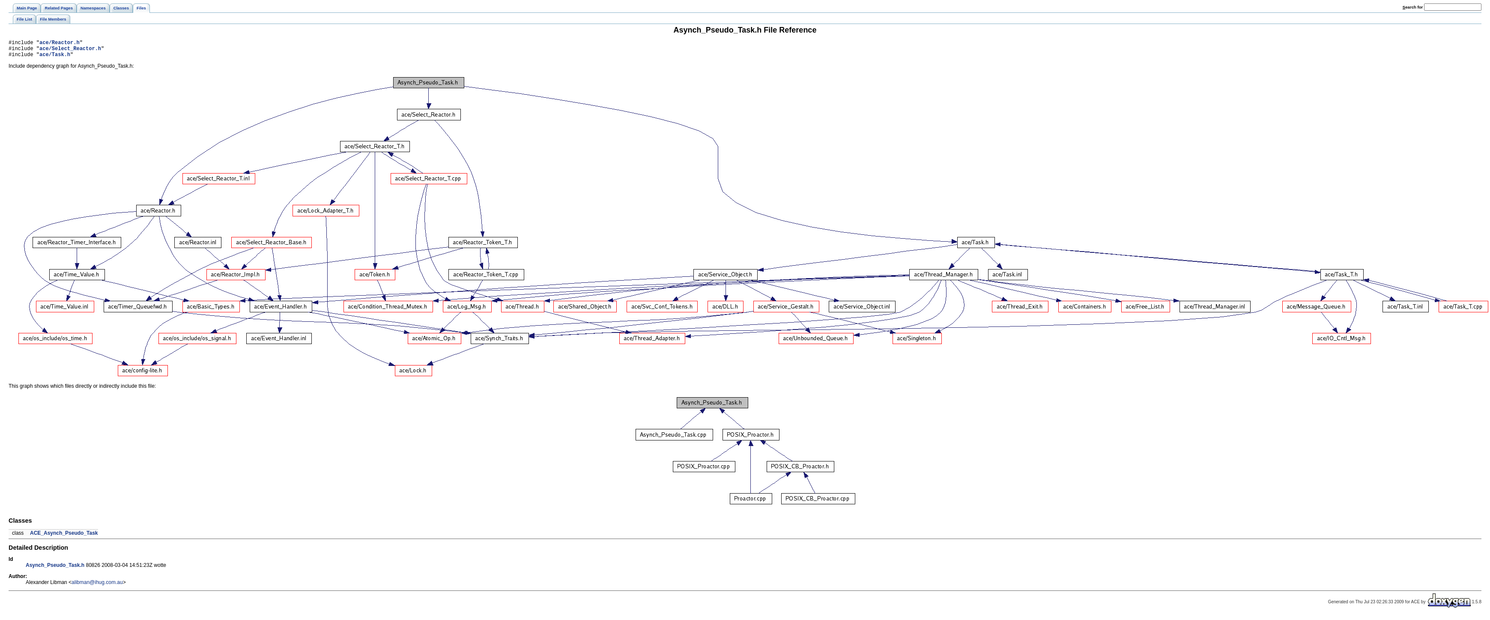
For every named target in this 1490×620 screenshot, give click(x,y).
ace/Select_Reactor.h (70, 50)
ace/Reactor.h (59, 43)
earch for (1412, 7)
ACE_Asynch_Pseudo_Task (64, 537)
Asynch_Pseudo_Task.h (55, 569)
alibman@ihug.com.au (97, 586)
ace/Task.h (54, 58)
